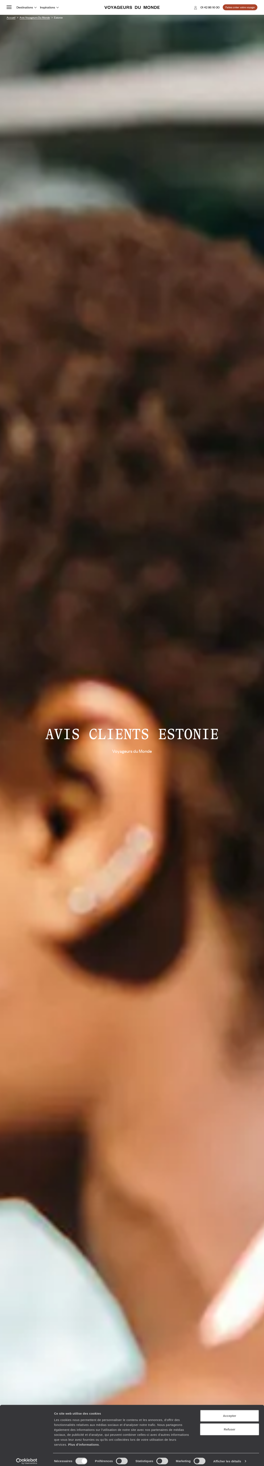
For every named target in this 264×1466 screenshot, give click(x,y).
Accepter (229, 1412)
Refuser (229, 1426)
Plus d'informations (83, 1441)
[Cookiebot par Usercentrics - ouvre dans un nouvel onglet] (27, 1458)
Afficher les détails (227, 1458)
